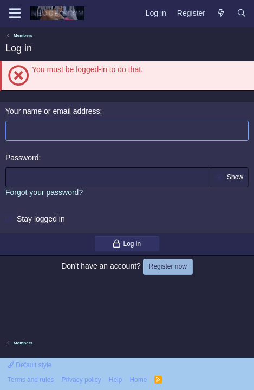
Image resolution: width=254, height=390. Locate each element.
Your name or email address (52, 111)
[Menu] (15, 13)
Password (21, 157)
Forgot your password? (44, 192)
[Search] (241, 13)
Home (138, 380)
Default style (29, 365)
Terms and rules (31, 380)
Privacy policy (81, 380)
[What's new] (221, 13)
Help (115, 380)
